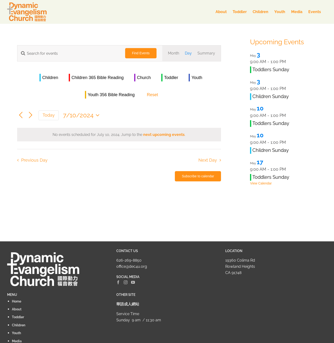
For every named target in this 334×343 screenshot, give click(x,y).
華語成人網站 (127, 304)
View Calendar (261, 183)
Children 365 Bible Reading (98, 77)
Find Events (141, 53)
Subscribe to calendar (198, 176)
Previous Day (34, 160)
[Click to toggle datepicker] (82, 115)
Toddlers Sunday (270, 69)
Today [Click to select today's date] (49, 115)
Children (50, 77)
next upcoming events (164, 134)
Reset (152, 94)
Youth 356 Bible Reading (111, 94)
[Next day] (30, 115)
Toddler (171, 77)
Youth (197, 77)
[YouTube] (133, 282)
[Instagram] (126, 282)
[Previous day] (21, 115)
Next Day (207, 160)
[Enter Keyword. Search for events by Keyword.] (68, 53)
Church (144, 77)
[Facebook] (118, 282)
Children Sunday (270, 96)
